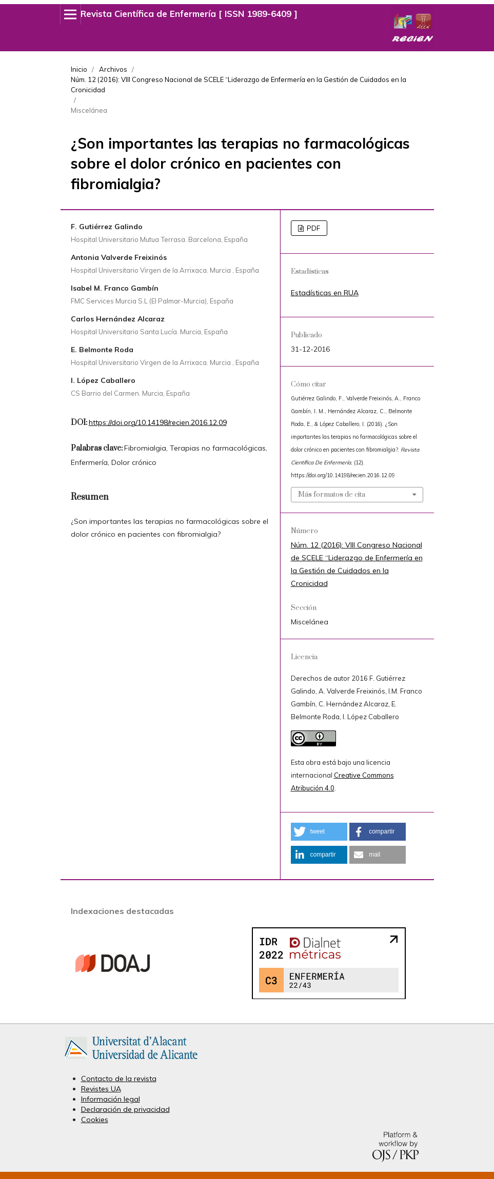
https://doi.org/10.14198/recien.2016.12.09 (158, 422)
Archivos (113, 69)
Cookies (94, 1119)
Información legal (110, 1099)
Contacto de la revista (118, 1078)
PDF (312, 228)
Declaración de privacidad (125, 1109)
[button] (319, 832)
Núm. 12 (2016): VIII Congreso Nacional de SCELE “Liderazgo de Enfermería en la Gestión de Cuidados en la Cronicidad (238, 84)
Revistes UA (101, 1088)
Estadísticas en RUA (325, 292)
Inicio (79, 69)
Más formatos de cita (331, 494)
